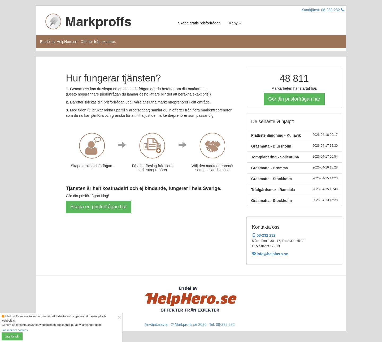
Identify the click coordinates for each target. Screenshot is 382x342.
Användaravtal (156, 324)
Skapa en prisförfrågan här (98, 206)
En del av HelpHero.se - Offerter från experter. (78, 42)
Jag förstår (12, 336)
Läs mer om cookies (15, 330)
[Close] (119, 317)
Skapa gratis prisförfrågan (199, 23)
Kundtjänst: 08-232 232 (323, 10)
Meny (234, 23)
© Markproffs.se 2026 (189, 324)
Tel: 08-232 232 (222, 324)
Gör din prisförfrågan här (294, 99)
